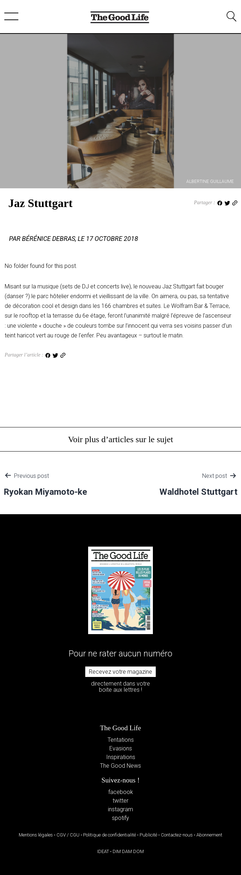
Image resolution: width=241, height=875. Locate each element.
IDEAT (103, 851)
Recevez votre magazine (120, 671)
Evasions (120, 748)
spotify (120, 818)
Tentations (121, 739)
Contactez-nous (177, 835)
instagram (120, 809)
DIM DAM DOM (128, 851)
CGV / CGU (67, 835)
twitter (120, 800)
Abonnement (209, 835)
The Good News (120, 765)
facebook (120, 792)
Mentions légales (36, 835)
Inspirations (120, 757)
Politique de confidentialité (109, 835)
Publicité (148, 835)
